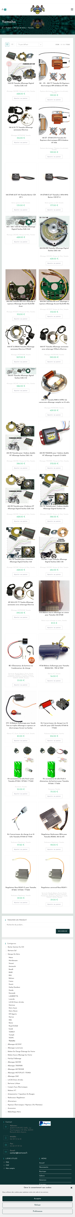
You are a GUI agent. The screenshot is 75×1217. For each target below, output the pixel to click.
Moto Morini (13, 1011)
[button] (71, 1188)
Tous (68, 44)
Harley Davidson (14, 987)
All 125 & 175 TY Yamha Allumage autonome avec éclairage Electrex (21, 603)
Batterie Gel (12, 950)
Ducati (27, 673)
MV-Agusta (13, 1014)
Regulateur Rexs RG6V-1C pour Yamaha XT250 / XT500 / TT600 (21, 889)
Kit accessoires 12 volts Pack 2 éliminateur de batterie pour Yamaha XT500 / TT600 (54, 781)
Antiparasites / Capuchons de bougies (21, 1094)
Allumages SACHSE (13, 91)
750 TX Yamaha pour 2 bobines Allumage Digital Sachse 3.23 (21, 561)
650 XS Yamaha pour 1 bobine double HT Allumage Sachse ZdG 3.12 (21, 454)
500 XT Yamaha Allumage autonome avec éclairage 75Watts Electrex (54, 348)
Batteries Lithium (14, 1083)
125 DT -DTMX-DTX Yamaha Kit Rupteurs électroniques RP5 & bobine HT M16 (54, 140)
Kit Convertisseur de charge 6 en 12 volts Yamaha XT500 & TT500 (20, 836)
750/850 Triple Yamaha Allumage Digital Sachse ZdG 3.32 (54, 561)
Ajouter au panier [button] (21, 98)
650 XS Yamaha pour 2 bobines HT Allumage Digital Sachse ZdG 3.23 (21, 507)
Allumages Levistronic (15, 1048)
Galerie (42, 1176)
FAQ (7, 1162)
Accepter (37, 1199)
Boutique (42, 1171)
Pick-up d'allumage (14, 1058)
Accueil (41, 1163)
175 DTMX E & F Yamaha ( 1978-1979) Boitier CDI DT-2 (54, 196)
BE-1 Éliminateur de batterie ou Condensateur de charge (21, 667)
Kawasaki (11, 675)
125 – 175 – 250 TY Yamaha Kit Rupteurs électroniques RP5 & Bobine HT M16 (54, 84)
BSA (10, 975)
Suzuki (32, 676)
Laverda (12, 999)
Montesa (30, 675)
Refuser (37, 1205)
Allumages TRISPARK (46, 461)
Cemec (11, 981)
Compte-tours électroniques (17, 1087)
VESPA (21, 678)
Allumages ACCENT (13, 312)
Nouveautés (43, 1167)
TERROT (15, 678)
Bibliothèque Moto (14, 1112)
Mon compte (10, 1168)
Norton (11, 1017)
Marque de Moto (24, 91)
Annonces (42, 1180)
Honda (31, 673)
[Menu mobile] (72, 9)
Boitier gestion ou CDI (18, 203)
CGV (7, 1165)
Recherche (62, 931)
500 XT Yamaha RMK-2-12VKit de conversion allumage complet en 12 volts (54, 401)
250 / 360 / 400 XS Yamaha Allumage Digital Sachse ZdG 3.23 (20, 228)
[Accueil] (2, 28)
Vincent (11, 963)
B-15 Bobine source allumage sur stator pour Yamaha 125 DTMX (54, 614)
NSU (10, 1020)
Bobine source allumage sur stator (51, 620)
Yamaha (31, 28)
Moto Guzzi (13, 1008)
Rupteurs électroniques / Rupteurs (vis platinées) (54, 91)
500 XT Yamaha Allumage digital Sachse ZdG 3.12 (21, 377)
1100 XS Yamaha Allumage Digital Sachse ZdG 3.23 (21, 84)
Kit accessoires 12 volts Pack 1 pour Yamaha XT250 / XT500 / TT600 (21, 780)
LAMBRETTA (19, 675)
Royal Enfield (13, 1026)
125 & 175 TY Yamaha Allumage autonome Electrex (21, 129)
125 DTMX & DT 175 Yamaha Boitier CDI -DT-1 (21, 196)
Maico (25, 675)
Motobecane (11, 676)
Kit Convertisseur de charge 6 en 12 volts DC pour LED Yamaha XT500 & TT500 (54, 725)
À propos (42, 1184)
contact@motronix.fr (18, 1153)
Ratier (11, 1023)
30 (64, 44)
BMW (11, 972)
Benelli (17, 673)
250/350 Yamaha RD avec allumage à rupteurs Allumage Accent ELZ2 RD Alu (54, 303)
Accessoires (18, 786)
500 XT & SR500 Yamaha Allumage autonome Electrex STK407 (20, 348)
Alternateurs (12, 1101)
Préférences (37, 1211)
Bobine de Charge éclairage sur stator (21, 1051)
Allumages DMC (13, 1076)
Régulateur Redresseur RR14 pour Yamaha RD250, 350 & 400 (54, 836)
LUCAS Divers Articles (16, 1002)
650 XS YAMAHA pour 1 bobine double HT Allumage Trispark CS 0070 (54, 454)
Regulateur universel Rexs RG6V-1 (54, 887)
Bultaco (22, 673)
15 (61, 44)
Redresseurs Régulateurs (22, 676)
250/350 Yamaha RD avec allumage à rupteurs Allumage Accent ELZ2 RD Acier (20, 304)
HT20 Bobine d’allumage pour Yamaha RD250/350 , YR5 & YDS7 (54, 667)
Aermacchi (11, 673)
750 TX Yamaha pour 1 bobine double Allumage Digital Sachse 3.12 (54, 507)
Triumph (11, 1035)
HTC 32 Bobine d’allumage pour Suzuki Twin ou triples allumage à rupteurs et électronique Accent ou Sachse (20, 725)
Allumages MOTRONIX (18, 135)
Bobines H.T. (51, 673)
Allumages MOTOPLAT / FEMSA (19, 1073)
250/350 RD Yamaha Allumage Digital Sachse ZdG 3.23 (54, 249)
